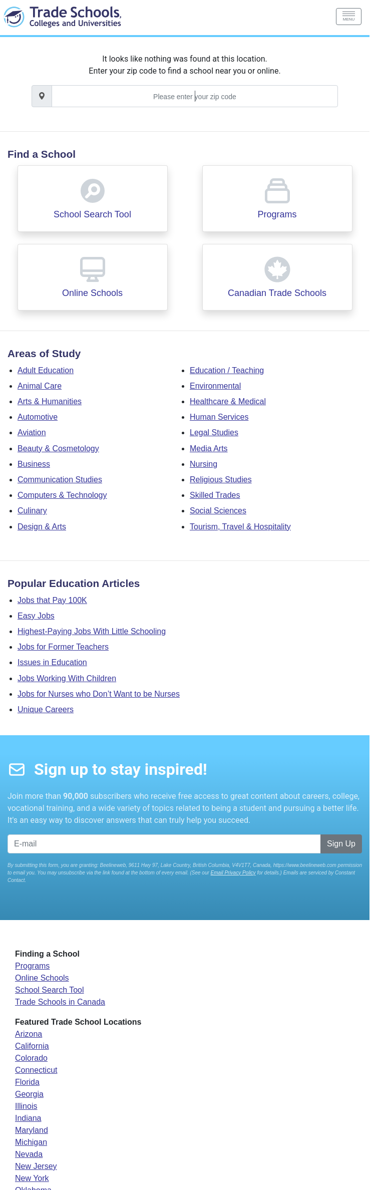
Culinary (32, 510)
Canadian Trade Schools (277, 293)
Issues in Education (52, 662)
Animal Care (40, 386)
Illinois (26, 1106)
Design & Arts (42, 526)
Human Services (219, 417)
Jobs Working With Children (67, 678)
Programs (276, 214)
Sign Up (341, 843)
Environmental (215, 386)
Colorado (31, 1058)
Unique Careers (46, 709)
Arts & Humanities (50, 401)
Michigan (31, 1142)
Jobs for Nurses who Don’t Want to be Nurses (99, 694)
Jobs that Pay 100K (52, 600)
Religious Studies (221, 479)
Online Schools (92, 293)
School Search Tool (92, 214)
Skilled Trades (215, 495)
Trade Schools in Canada (60, 1002)
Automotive (38, 417)
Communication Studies (60, 479)
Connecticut (36, 1070)
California (32, 1046)
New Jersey (36, 1166)
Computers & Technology (62, 495)
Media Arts (209, 448)
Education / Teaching (227, 370)
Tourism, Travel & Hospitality (240, 526)
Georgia (29, 1094)
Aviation (32, 432)
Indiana (28, 1118)
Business (34, 464)
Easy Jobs (36, 616)
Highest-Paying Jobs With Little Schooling (92, 631)
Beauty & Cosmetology (58, 448)
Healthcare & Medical (228, 401)
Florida (27, 1082)
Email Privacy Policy (233, 872)
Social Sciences (218, 510)
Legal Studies (214, 432)
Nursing (203, 464)
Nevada (29, 1154)
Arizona (28, 1034)
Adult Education (46, 370)
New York (32, 1178)
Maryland (31, 1130)
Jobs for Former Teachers (63, 647)
